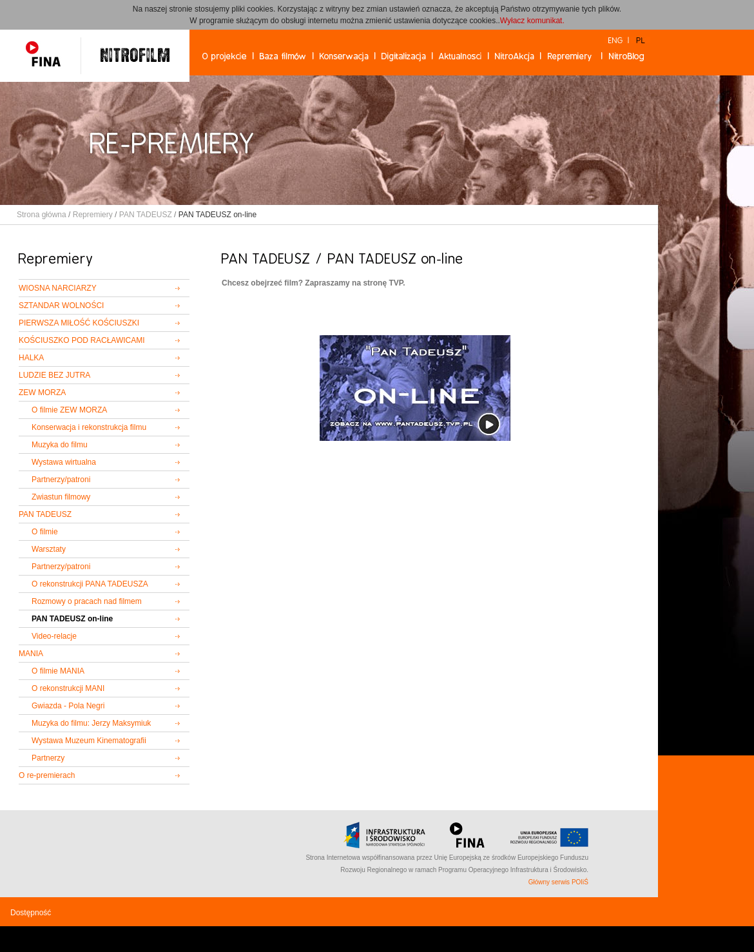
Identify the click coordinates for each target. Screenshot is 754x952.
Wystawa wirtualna (64, 462)
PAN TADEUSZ (145, 214)
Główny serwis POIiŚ (558, 882)
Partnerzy (48, 758)
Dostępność (30, 912)
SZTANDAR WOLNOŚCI (61, 305)
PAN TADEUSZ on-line (72, 618)
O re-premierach (47, 775)
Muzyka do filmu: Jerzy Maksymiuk (91, 723)
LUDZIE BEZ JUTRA (54, 375)
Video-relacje (54, 636)
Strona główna (41, 214)
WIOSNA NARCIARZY (58, 288)
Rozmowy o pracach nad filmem (87, 601)
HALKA (31, 357)
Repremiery (93, 214)
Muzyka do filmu (60, 444)
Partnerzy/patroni (61, 479)
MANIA (31, 653)
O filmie (45, 531)
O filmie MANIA (58, 670)
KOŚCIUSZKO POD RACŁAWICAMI (82, 340)
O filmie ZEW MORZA (69, 409)
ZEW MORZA (42, 392)
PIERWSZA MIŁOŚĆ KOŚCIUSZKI (79, 322)
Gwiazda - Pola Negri (68, 705)
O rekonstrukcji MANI (68, 688)
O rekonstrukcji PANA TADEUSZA (90, 583)
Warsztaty (49, 549)
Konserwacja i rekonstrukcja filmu (89, 427)
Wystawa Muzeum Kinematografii (89, 740)
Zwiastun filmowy (61, 496)
